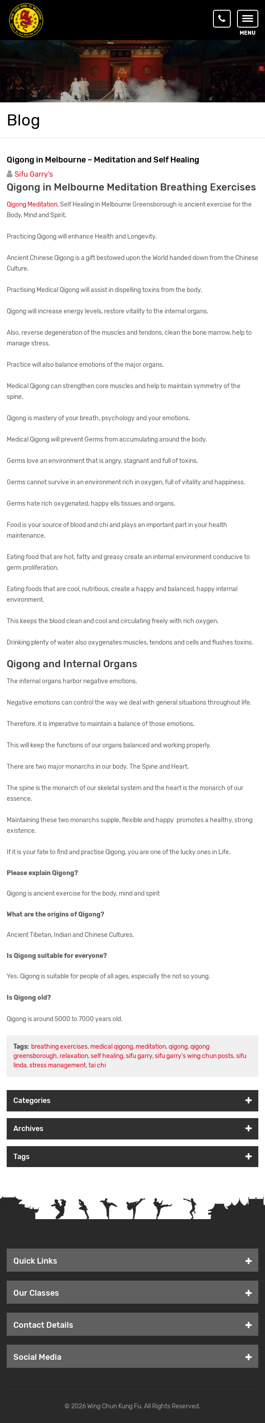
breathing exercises (59, 1046)
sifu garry (139, 1056)
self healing (107, 1056)
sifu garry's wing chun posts (194, 1056)
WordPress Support (228, 1406)
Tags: (21, 1046)
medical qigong (111, 1046)
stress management (57, 1065)
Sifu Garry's (34, 174)
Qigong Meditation (32, 204)
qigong (178, 1046)
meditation (151, 1046)
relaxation (74, 1056)
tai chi (97, 1065)
